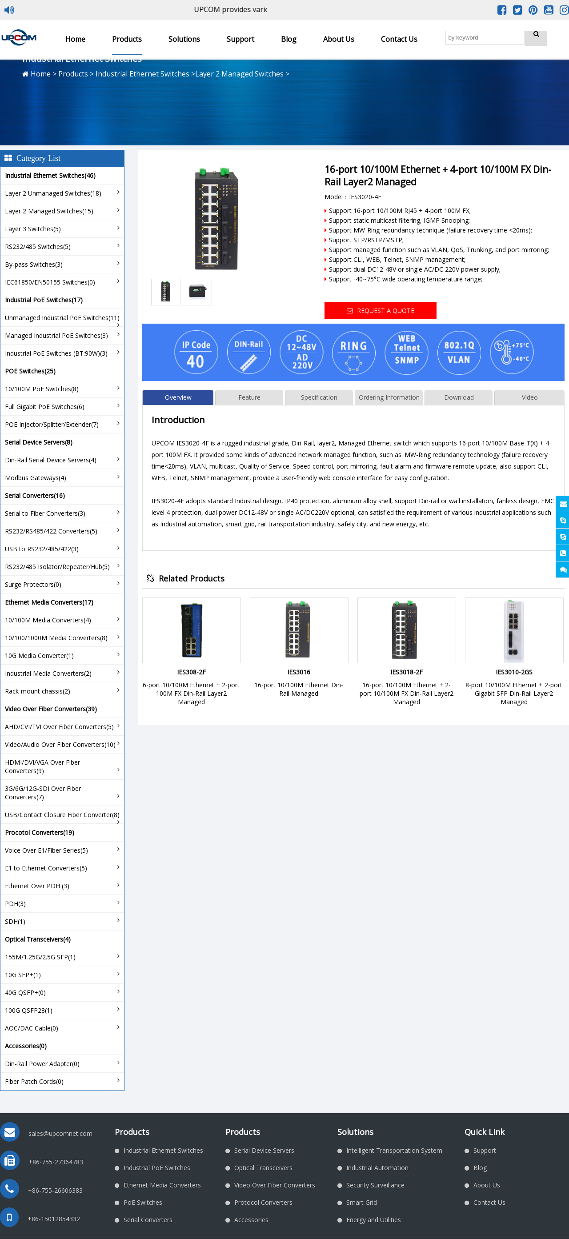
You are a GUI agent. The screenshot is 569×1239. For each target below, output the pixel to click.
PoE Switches (143, 1202)
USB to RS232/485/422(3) (42, 549)
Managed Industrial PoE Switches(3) (56, 335)
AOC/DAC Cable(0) (31, 1028)
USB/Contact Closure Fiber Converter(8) (62, 814)
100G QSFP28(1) (28, 1010)
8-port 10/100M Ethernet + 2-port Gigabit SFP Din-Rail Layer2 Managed (513, 693)
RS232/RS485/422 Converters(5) (51, 531)
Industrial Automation (377, 1167)
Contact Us (399, 39)
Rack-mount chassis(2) (37, 691)
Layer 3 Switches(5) (33, 229)
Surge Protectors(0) (33, 584)
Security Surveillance (375, 1185)
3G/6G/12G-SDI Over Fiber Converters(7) (43, 792)
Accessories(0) (26, 1046)
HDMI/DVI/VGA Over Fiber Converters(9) (42, 766)
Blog (289, 39)
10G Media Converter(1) (39, 655)
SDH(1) (15, 921)
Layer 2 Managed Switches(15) (49, 211)
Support (240, 39)
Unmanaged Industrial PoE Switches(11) (62, 317)
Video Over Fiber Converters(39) (51, 709)
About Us (338, 39)
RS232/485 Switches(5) (38, 246)
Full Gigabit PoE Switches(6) (44, 406)
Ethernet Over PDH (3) (37, 886)
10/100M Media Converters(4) (48, 620)
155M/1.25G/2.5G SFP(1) (40, 957)
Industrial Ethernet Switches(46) (50, 175)
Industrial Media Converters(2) (48, 673)
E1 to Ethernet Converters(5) (46, 868)
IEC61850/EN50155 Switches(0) (50, 282)
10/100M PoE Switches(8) (42, 389)
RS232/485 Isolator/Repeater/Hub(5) (57, 566)
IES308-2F (191, 672)
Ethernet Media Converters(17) (49, 602)
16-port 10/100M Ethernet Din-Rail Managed (298, 689)
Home (75, 39)
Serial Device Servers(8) (38, 442)
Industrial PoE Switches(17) (44, 300)
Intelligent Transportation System (394, 1150)
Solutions (184, 39)
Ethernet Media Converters (162, 1185)
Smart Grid (361, 1202)
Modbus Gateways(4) (35, 477)
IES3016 (298, 672)
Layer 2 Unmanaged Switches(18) (53, 193)
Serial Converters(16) (35, 495)
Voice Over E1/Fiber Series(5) (46, 850)
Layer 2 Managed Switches (239, 74)
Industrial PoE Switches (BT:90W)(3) (56, 353)
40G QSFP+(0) (25, 992)
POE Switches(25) (30, 371)
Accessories (251, 1219)
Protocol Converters (263, 1202)
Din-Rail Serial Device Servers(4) (50, 460)
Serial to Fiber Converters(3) (45, 513)
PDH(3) (15, 903)
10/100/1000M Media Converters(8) (56, 638)
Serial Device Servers (264, 1150)
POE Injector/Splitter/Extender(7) (52, 424)
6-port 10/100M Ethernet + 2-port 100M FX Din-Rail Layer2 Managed (191, 693)
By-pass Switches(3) (34, 264)
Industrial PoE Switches (157, 1167)
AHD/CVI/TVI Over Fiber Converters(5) (59, 726)
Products (127, 39)
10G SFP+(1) (23, 974)
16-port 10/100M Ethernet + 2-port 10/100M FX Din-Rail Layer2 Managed (406, 693)
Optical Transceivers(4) (38, 939)
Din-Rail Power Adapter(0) (42, 1063)
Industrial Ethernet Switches (142, 74)
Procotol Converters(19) (39, 832)
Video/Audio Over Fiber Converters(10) (60, 744)
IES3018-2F (406, 672)
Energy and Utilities (373, 1219)
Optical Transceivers (263, 1167)
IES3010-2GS (514, 672)
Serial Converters (148, 1219)
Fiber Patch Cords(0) (34, 1081)
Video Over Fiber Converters (274, 1185)
